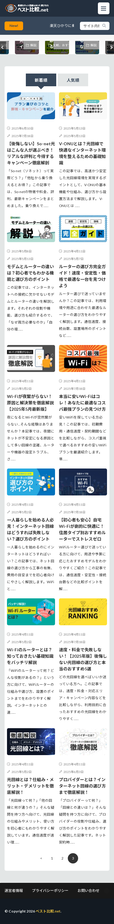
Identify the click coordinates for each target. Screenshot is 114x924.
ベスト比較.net (48, 911)
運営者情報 (14, 890)
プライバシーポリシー (50, 890)
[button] (3, 47)
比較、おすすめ (61, 45)
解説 (33, 45)
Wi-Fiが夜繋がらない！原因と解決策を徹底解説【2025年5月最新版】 (30, 403)
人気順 (73, 80)
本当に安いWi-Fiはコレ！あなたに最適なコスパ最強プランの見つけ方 (82, 403)
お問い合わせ (88, 890)
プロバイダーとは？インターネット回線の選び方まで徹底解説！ (82, 786)
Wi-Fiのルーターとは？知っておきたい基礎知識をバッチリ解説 (30, 656)
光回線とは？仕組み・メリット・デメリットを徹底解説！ (30, 786)
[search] (104, 26)
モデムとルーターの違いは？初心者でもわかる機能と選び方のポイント (30, 273)
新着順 (41, 80)
